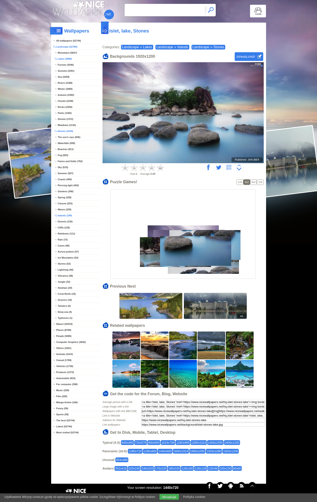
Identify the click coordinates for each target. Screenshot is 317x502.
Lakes (147, 47)
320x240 (134, 468)
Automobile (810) (65, 378)
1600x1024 (180, 451)
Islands (182, 47)
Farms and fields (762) (70, 161)
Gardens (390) (66, 191)
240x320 (147, 468)
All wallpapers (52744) (68, 40)
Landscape (130, 47)
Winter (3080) (65, 89)
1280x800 (150, 451)
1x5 (240, 182)
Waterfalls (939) (66, 143)
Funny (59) (62, 408)
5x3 (253, 182)
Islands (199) (65, 215)
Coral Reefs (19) (67, 294)
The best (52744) (65, 420)
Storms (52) (64, 263)
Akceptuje (169, 497)
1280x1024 (198, 442)
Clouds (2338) (65, 101)
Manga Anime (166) (67, 402)
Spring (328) (65, 197)
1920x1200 (230, 451)
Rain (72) (63, 239)
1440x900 (165, 451)
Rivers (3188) (65, 83)
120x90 (213, 468)
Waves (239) (64, 209)
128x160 (187, 468)
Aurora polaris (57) (68, 251)
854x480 (122, 460)
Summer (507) (66, 173)
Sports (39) (62, 414)
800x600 (154, 442)
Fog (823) (63, 155)
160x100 (174, 468)
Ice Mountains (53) (68, 257)
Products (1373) (65, 372)
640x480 (127, 442)
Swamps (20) (65, 288)
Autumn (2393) (66, 95)
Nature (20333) (64, 324)
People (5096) (64, 336)
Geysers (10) (65, 300)
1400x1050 (215, 442)
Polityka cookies (194, 497)
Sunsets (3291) (66, 71)
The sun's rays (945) (69, 137)
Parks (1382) (65, 113)
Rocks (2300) (65, 107)
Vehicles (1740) (64, 366)
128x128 (200, 468)
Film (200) (61, 396)
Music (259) (62, 390)
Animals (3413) (64, 354)
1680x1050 (197, 451)
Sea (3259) (63, 77)
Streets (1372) (65, 119)
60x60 (237, 468)
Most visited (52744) (67, 432)
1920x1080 (214, 451)
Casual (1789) (64, 360)
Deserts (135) (65, 221)
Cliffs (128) (64, 227)
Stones (218, 47)
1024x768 (168, 442)
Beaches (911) (66, 149)
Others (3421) (63, 348)
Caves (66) (64, 245)
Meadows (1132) (67, 125)
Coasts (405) (65, 179)
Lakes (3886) (65, 58)
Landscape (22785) (66, 46)
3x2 (247, 182)
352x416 (121, 468)
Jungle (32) (64, 281)
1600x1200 (232, 442)
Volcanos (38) (65, 275)
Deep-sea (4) (65, 312)
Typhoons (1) (65, 318)
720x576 (141, 442)
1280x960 (183, 442)
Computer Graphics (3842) (71, 342)
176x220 (161, 468)
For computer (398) (67, 384)
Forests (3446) (66, 65)
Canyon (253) (65, 203)
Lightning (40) (66, 269)
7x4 (260, 182)
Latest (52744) (64, 426)
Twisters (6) (64, 306)
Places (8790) (63, 330)
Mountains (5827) (67, 52)
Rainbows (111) (66, 233)
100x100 (225, 468)
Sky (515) (63, 167)
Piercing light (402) (68, 185)
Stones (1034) (65, 131)
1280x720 (135, 451)
